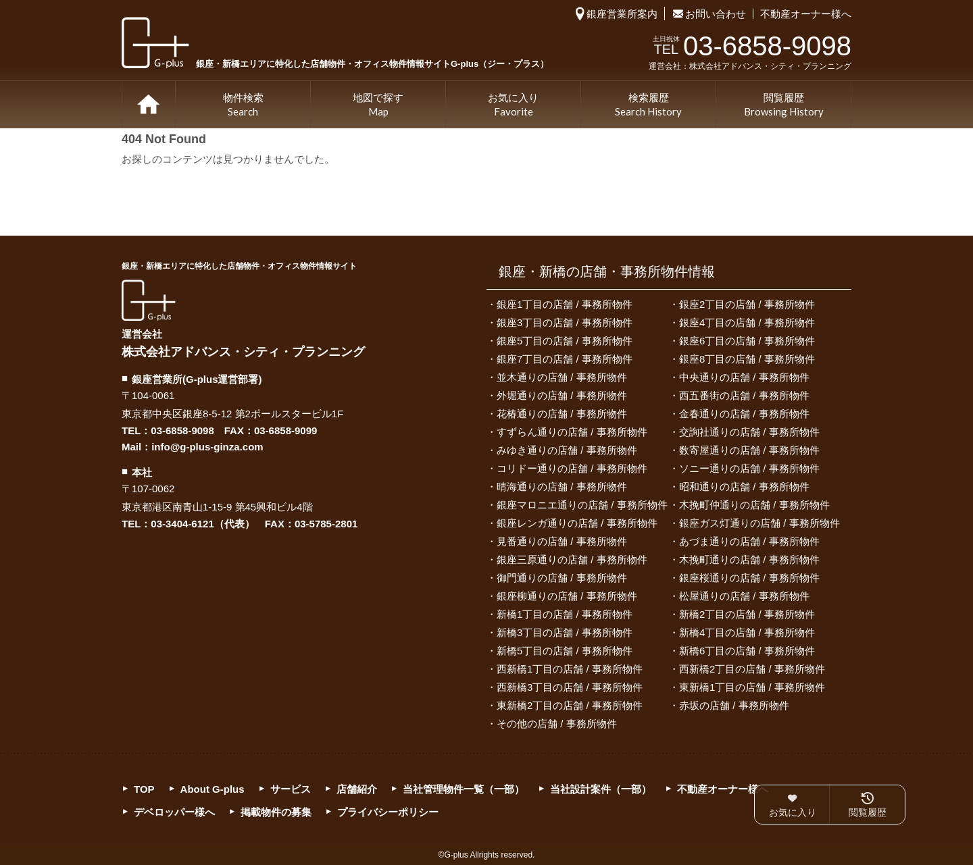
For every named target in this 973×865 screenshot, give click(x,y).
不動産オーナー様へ (805, 14)
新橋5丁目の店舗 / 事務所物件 (564, 650)
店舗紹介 (356, 789)
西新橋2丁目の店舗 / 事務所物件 (752, 669)
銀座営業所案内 (622, 14)
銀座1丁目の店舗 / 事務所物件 (564, 304)
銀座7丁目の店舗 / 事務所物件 (564, 359)
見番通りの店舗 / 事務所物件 (562, 541)
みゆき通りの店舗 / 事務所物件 (567, 450)
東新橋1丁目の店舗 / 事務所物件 (752, 687)
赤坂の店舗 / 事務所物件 (734, 705)
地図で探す (378, 105)
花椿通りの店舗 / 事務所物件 (562, 413)
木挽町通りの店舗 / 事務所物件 (749, 559)
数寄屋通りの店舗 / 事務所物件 (749, 450)
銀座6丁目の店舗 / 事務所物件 (747, 340)
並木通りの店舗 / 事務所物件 (562, 377)
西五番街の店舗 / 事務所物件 (744, 395)
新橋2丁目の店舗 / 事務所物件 (747, 614)
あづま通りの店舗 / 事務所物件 (749, 541)
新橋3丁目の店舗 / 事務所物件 (564, 632)
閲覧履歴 (784, 105)
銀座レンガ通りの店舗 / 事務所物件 (577, 523)
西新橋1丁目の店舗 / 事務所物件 (570, 669)
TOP (148, 104)
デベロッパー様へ (174, 812)
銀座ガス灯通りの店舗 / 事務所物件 (759, 523)
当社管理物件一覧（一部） (463, 789)
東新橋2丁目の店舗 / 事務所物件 (570, 705)
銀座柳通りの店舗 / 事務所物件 (567, 596)
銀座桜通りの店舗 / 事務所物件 (749, 577)
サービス (290, 789)
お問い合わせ (715, 14)
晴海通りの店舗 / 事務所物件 (562, 486)
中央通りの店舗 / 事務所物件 (744, 377)
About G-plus (212, 789)
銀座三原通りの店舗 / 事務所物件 (572, 559)
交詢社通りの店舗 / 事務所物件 (749, 432)
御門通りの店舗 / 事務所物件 (562, 577)
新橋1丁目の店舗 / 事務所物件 (564, 614)
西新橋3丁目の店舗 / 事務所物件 (570, 687)
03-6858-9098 (182, 430)
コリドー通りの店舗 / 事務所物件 (572, 468)
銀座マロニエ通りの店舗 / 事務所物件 (582, 504)
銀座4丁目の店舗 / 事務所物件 (747, 322)
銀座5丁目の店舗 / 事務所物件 (564, 340)
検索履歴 (648, 105)
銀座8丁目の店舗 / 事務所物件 (747, 359)
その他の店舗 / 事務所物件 (557, 723)
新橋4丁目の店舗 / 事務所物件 (747, 632)
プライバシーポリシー (388, 812)
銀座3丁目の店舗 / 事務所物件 (564, 322)
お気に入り (513, 105)
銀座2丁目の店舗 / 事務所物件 (747, 304)
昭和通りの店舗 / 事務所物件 (744, 486)
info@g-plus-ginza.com (207, 446)
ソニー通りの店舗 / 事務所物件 (749, 468)
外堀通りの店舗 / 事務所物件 (562, 395)
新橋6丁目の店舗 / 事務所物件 (747, 650)
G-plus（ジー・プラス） (149, 300)
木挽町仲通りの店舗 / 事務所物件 (754, 504)
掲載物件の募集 (276, 812)
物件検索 (243, 105)
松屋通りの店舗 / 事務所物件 (744, 596)
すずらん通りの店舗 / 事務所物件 (572, 432)
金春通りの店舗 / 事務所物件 (744, 413)
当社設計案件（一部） (600, 789)
